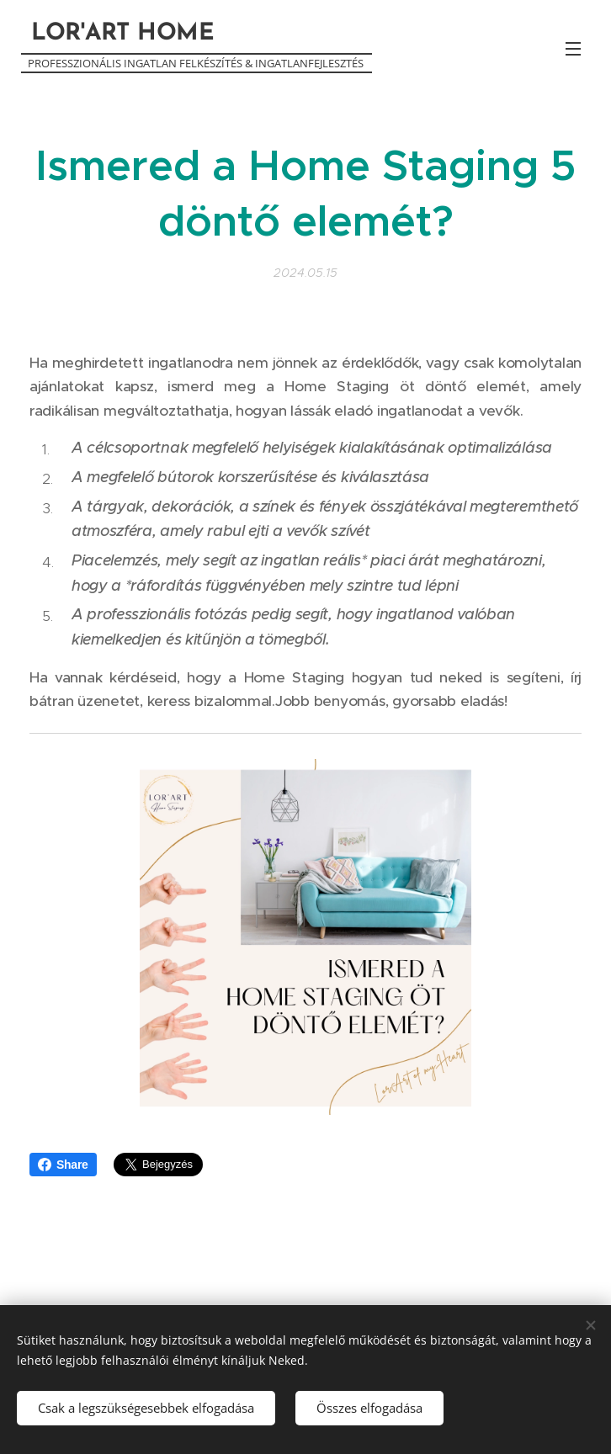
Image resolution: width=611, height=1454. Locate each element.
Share (63, 1164)
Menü (573, 49)
